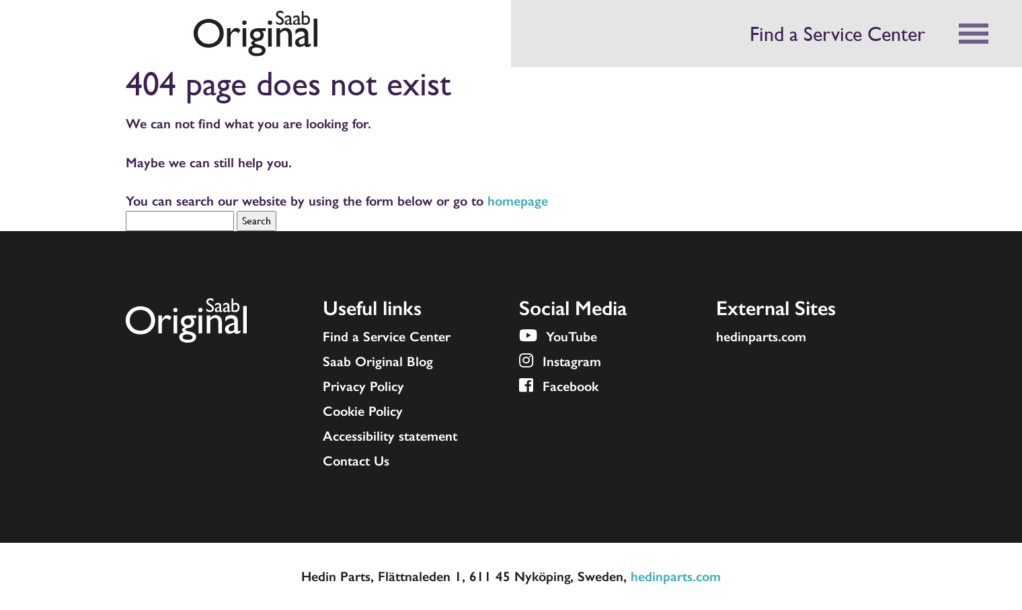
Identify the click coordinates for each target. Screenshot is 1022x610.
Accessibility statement (390, 436)
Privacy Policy (363, 386)
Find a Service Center (837, 34)
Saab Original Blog (378, 361)
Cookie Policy (363, 411)
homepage (517, 201)
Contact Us (356, 461)
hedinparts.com (761, 337)
